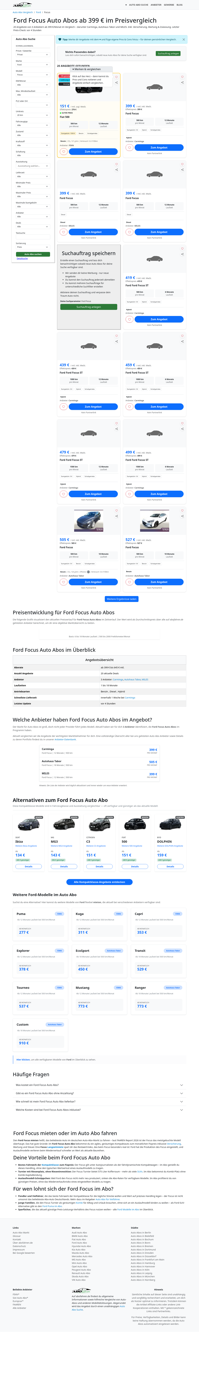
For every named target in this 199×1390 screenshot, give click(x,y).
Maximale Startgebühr (26, 202)
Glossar (17, 1294)
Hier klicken (23, 1117)
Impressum (19, 1307)
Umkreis (20, 111)
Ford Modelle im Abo (128, 1267)
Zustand (19, 131)
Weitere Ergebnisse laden (121, 599)
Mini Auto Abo (79, 1321)
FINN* (16, 1352)
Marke (19, 60)
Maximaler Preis (23, 192)
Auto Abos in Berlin (141, 1290)
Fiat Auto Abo (79, 1297)
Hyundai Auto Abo (81, 1304)
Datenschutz (19, 1304)
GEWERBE (169, 4)
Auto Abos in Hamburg (143, 1321)
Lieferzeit (20, 172)
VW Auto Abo (79, 1337)
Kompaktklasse (50, 1222)
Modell (19, 70)
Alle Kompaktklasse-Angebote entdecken (99, 940)
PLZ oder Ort (22, 101)
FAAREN (17, 1362)
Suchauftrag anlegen (89, 307)
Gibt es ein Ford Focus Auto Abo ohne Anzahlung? (45, 1151)
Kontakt (17, 1297)
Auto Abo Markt (21, 1290)
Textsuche (20, 233)
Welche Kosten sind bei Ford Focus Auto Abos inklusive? (48, 1168)
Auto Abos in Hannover (143, 1324)
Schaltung (20, 151)
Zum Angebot (93, 151)
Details (28, 924)
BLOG (180, 4)
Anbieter (20, 212)
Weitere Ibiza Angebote (26, 904)
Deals (18, 222)
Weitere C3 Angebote (96, 904)
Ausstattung (21, 161)
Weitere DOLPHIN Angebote (170, 904)
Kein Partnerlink (154, 153)
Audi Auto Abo (79, 1290)
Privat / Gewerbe (23, 50)
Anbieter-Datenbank (65, 797)
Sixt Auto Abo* (20, 1355)
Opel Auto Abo (79, 1324)
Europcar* (18, 1359)
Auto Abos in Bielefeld (142, 1294)
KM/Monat (21, 80)
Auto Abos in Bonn (140, 1300)
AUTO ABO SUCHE (138, 4)
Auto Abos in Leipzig (141, 1331)
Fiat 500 (64, 117)
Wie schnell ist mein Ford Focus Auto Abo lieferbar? (45, 1159)
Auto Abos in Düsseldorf (143, 1314)
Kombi (79, 1260)
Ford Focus (132, 113)
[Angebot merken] (116, 76)
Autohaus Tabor (132, 737)
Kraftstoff (20, 141)
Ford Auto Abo (79, 1300)
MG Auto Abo (79, 1317)
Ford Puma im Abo (52, 1264)
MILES (145, 737)
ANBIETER (156, 4)
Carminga (118, 737)
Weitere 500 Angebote (132, 904)
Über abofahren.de (23, 1300)
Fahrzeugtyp (22, 121)
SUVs (140, 1229)
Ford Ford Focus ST (137, 285)
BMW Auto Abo (80, 1294)
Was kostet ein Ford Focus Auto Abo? (37, 1143)
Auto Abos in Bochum (142, 1297)
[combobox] (33, 105)
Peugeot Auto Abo (81, 1327)
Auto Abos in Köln (140, 1327)
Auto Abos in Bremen (142, 1304)
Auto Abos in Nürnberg (143, 1337)
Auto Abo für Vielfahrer (107, 1257)
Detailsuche (22, 258)
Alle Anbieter (19, 1366)
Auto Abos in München (143, 1334)
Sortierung (21, 243)
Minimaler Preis (23, 182)
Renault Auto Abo (81, 1331)
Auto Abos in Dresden (142, 1310)
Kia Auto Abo (78, 1307)
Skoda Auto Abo (80, 1334)
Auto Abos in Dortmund (143, 1307)
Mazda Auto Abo (80, 1310)
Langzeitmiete (55, 1205)
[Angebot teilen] (116, 82)
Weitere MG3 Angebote (61, 904)
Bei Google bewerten (24, 1310)
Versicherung (174, 1201)
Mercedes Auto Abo (82, 1314)
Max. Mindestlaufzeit (25, 91)
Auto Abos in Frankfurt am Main (147, 1317)
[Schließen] (183, 39)
